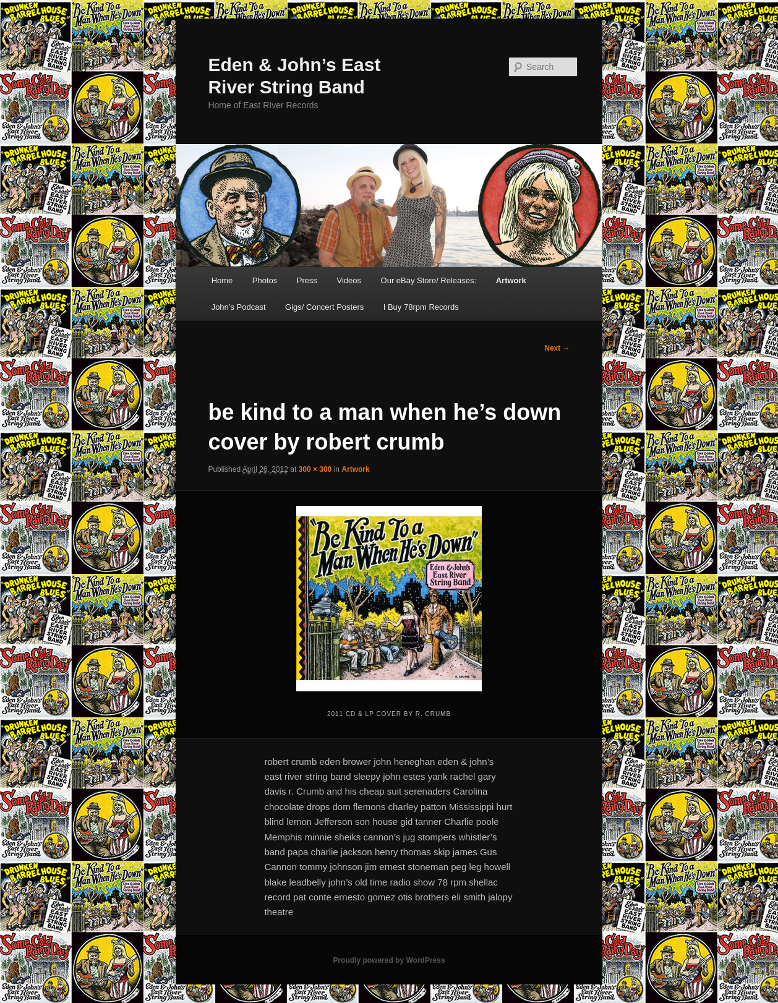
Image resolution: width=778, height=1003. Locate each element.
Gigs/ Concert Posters (324, 307)
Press (307, 280)
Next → (557, 348)
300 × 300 (315, 469)
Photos (264, 280)
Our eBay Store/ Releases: (429, 280)
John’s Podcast (239, 307)
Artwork (511, 280)
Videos (349, 280)
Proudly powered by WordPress (389, 960)
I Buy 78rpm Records (421, 307)
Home (222, 280)
